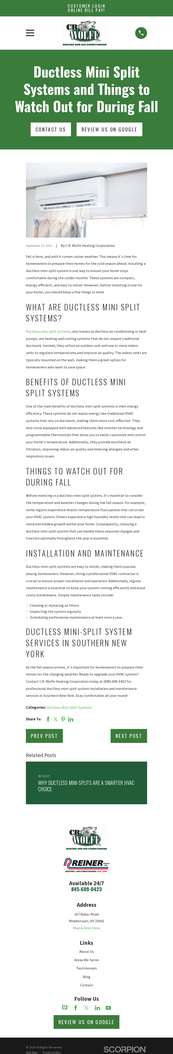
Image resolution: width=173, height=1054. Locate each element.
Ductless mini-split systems (48, 331)
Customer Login (86, 8)
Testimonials (86, 968)
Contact (86, 985)
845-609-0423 (86, 889)
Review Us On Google (109, 129)
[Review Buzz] (64, 1007)
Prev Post (44, 735)
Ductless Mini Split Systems (69, 707)
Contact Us (51, 129)
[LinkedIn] (97, 1007)
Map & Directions (86, 928)
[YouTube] (108, 1007)
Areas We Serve (86, 960)
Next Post (129, 735)
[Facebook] (75, 1007)
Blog (86, 976)
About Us (86, 951)
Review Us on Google (86, 1021)
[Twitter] (86, 1007)
